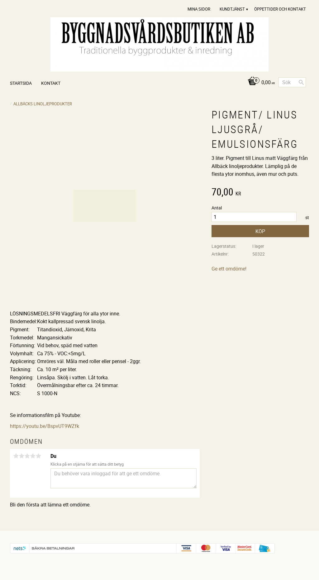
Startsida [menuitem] (21, 83)
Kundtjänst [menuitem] (232, 9)
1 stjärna (16, 456)
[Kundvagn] (260, 82)
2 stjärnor (21, 456)
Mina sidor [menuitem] (199, 9)
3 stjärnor (27, 456)
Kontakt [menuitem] (50, 83)
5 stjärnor (38, 456)
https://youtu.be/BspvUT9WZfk (44, 426)
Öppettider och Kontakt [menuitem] (280, 9)
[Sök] (301, 82)
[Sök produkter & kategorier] (292, 82)
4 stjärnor (33, 456)
